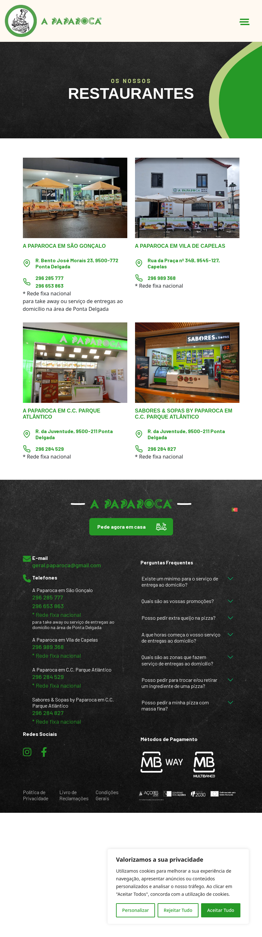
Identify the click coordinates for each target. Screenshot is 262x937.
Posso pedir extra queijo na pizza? (178, 618)
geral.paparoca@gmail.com (66, 565)
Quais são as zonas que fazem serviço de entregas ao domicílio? (177, 660)
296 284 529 (49, 449)
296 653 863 (49, 286)
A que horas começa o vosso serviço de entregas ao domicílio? (180, 637)
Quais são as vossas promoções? (177, 601)
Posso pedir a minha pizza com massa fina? (175, 705)
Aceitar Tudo (220, 910)
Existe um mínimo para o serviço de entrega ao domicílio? (179, 581)
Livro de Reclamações (74, 795)
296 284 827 (162, 449)
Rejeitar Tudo (178, 910)
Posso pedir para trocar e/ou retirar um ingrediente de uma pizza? (179, 683)
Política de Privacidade (35, 795)
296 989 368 (162, 278)
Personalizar (135, 910)
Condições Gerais (107, 795)
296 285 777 (49, 278)
